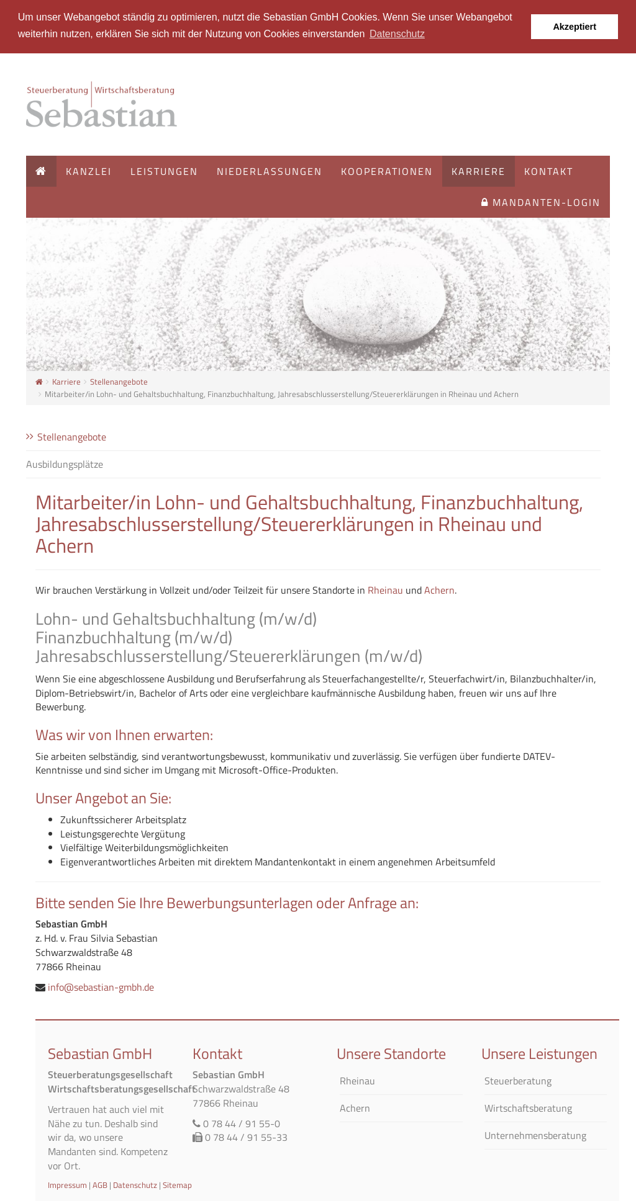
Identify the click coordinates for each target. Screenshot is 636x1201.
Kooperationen (387, 171)
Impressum (67, 1184)
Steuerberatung (518, 1081)
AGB (100, 1184)
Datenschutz (135, 1184)
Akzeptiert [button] (574, 27)
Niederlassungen (269, 171)
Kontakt (548, 171)
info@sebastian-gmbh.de (101, 986)
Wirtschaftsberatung (528, 1108)
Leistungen (164, 171)
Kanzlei (89, 171)
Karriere (479, 171)
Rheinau (385, 590)
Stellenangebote (119, 381)
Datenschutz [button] (397, 34)
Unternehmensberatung (535, 1135)
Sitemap (177, 1184)
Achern (439, 590)
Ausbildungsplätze (64, 464)
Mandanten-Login (541, 202)
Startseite (103, 104)
